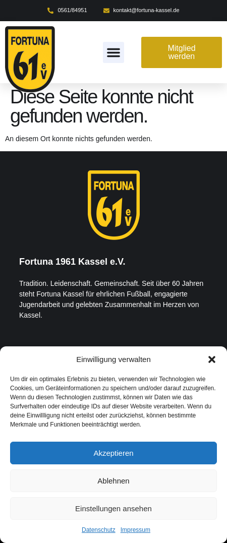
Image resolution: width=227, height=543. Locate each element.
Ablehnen (113, 480)
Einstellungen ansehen (113, 508)
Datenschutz (99, 529)
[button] (212, 359)
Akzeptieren (113, 453)
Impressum (135, 529)
